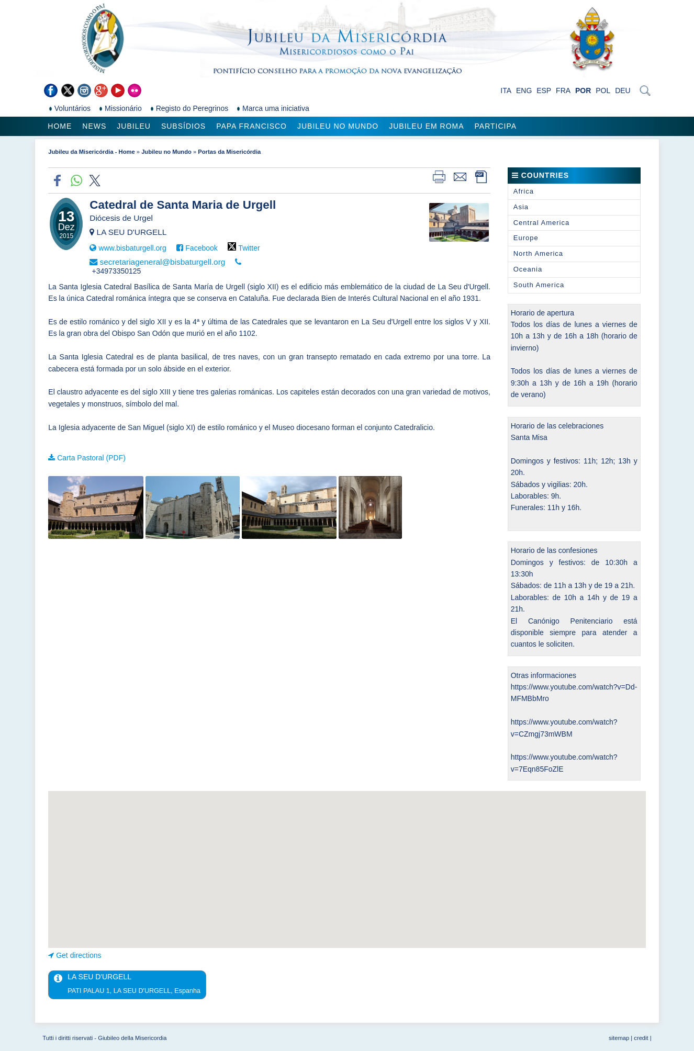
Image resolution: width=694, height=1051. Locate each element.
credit (641, 1038)
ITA (505, 90)
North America (538, 253)
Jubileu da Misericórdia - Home (91, 152)
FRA (563, 90)
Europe (526, 238)
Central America (541, 223)
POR (583, 90)
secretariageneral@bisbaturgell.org (163, 261)
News (94, 126)
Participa (496, 126)
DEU (623, 90)
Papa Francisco (251, 126)
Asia (521, 207)
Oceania (527, 269)
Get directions (78, 955)
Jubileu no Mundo (337, 126)
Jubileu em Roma (426, 126)
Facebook (201, 248)
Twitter (249, 248)
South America (539, 285)
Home (60, 126)
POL (603, 90)
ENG (524, 90)
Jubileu (134, 126)
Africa (523, 191)
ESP (543, 90)
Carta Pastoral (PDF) (91, 458)
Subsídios (183, 126)
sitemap (619, 1038)
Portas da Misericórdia (229, 152)
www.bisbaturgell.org (132, 248)
